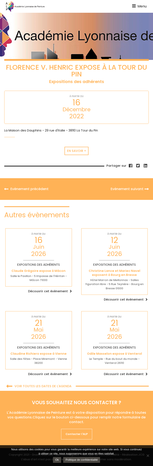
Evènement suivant (130, 188)
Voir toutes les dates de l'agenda (38, 386)
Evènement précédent (26, 188)
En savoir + (76, 151)
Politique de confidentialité (82, 459)
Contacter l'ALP (77, 434)
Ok (57, 459)
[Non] (148, 455)
